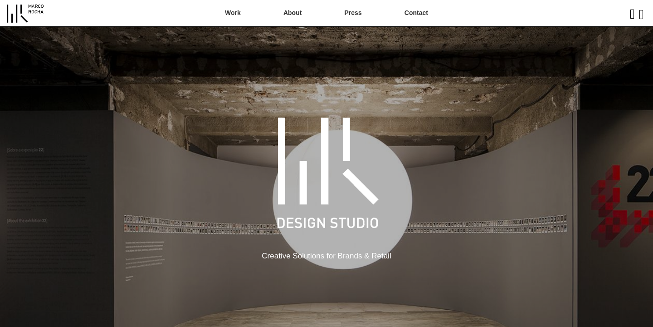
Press (353, 12)
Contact (416, 12)
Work (233, 12)
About (292, 12)
